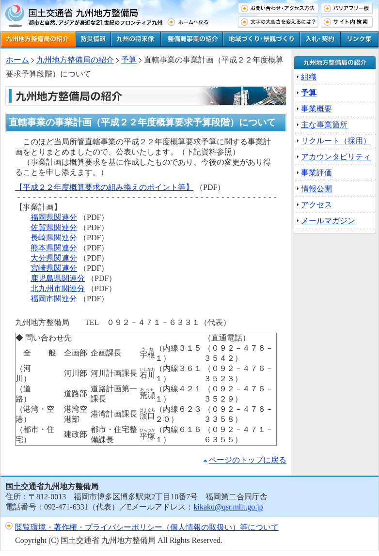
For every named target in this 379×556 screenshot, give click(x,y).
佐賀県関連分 (54, 227)
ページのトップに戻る (247, 460)
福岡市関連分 (54, 298)
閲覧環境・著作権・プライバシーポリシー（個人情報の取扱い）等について (147, 527)
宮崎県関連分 (54, 268)
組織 (308, 77)
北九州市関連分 (58, 288)
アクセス (316, 205)
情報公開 (316, 189)
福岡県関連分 (54, 217)
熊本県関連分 (54, 248)
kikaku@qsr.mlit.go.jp (228, 507)
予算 (308, 93)
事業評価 (316, 173)
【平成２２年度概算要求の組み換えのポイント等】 (104, 187)
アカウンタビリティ (336, 157)
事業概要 (316, 109)
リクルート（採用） (336, 141)
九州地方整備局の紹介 (75, 60)
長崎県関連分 (54, 237)
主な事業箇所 (324, 125)
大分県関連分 (54, 258)
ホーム (17, 60)
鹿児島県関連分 (58, 278)
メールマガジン (328, 220)
